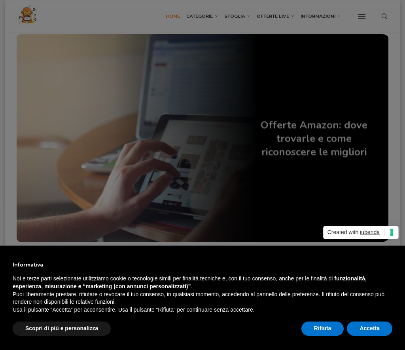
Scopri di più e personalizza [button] (61, 328)
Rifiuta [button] (322, 328)
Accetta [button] (370, 328)
